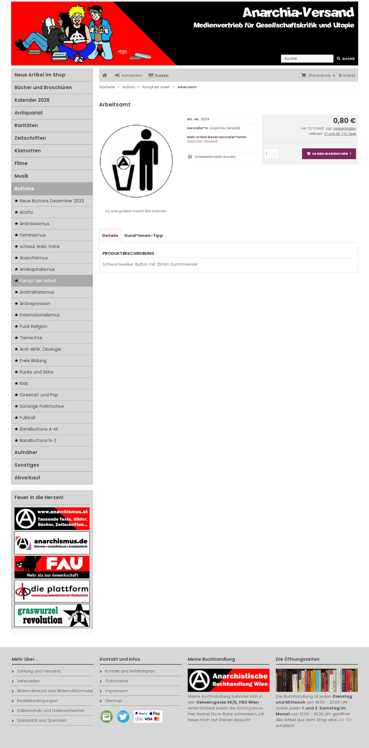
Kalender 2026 (32, 100)
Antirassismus (34, 224)
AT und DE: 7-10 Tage (340, 133)
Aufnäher (26, 452)
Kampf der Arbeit (38, 281)
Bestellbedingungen (35, 701)
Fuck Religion (33, 326)
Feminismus (33, 235)
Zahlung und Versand (36, 671)
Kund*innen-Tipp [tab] (143, 235)
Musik (21, 176)
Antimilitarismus (37, 292)
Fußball (27, 418)
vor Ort (345, 720)
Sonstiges (27, 465)
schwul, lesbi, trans (40, 246)
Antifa (26, 212)
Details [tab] (110, 235)
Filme (21, 163)
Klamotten (28, 150)
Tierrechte (31, 338)
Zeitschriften (30, 138)
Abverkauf (27, 477)
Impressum (114, 691)
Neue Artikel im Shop (40, 75)
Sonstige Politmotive (42, 406)
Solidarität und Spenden (39, 720)
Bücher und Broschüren (43, 87)
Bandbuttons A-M (39, 429)
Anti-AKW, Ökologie (40, 349)
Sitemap (111, 701)
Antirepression (35, 303)
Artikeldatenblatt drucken (215, 157)
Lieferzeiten (26, 681)
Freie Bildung (33, 360)
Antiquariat (29, 113)
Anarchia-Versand (202, 141)
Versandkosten (344, 128)
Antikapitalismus (37, 269)
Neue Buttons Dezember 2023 (52, 201)
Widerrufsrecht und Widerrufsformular (52, 691)
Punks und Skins (36, 372)
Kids (24, 383)
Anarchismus (34, 258)
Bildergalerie (250, 708)
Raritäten (26, 125)
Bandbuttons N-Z (38, 440)
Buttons (24, 188)
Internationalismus (40, 315)
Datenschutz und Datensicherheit (48, 710)
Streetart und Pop (39, 395)
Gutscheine (114, 681)
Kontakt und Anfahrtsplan (127, 671)
